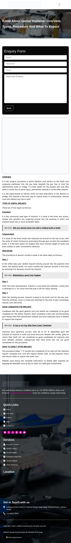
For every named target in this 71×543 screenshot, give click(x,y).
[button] (59, 5)
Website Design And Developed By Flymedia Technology (23, 532)
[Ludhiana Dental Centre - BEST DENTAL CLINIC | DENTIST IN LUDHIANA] (35, 486)
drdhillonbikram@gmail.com (21, 393)
